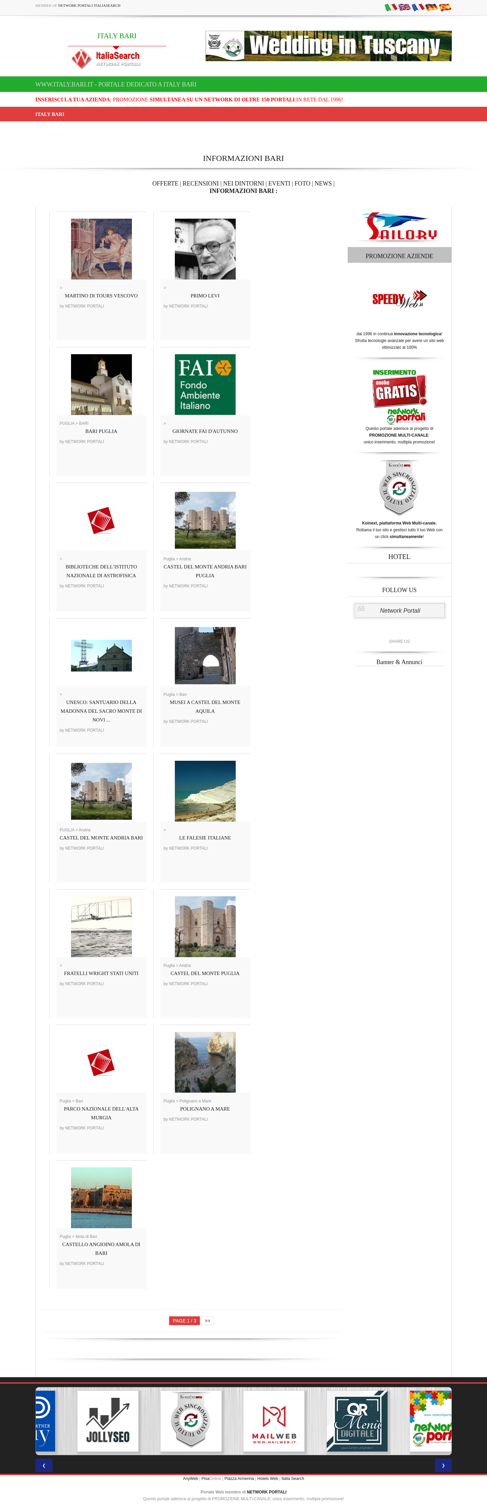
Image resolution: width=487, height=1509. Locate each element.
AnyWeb (190, 1478)
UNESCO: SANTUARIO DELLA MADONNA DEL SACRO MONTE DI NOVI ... (101, 711)
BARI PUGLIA (101, 431)
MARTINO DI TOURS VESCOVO (101, 295)
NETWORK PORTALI (266, 1492)
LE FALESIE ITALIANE (205, 838)
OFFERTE (166, 183)
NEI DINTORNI (243, 183)
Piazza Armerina (239, 1478)
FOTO (302, 183)
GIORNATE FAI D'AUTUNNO (205, 431)
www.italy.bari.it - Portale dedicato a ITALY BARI (116, 84)
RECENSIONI (201, 183)
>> (207, 1320)
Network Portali (400, 610)
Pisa (205, 1478)
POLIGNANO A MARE (205, 1109)
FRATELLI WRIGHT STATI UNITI (101, 973)
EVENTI (279, 183)
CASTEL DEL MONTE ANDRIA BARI (101, 838)
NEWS (323, 183)
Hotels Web (267, 1478)
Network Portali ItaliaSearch (89, 5)
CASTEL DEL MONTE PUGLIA (204, 973)
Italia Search (292, 1478)
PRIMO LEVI (205, 295)
